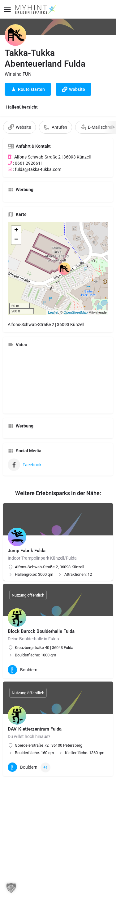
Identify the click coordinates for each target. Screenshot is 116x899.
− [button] (16, 239)
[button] (11, 888)
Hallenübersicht (22, 107)
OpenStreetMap (76, 312)
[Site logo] (36, 9)
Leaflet (53, 312)
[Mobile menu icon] (7, 9)
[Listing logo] (15, 35)
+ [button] (16, 230)
